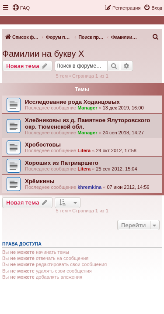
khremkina (89, 187)
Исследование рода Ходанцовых (72, 102)
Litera (84, 150)
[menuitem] (21, 8)
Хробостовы (43, 144)
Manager (87, 107)
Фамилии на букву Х (43, 53)
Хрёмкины (40, 181)
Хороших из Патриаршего (61, 163)
